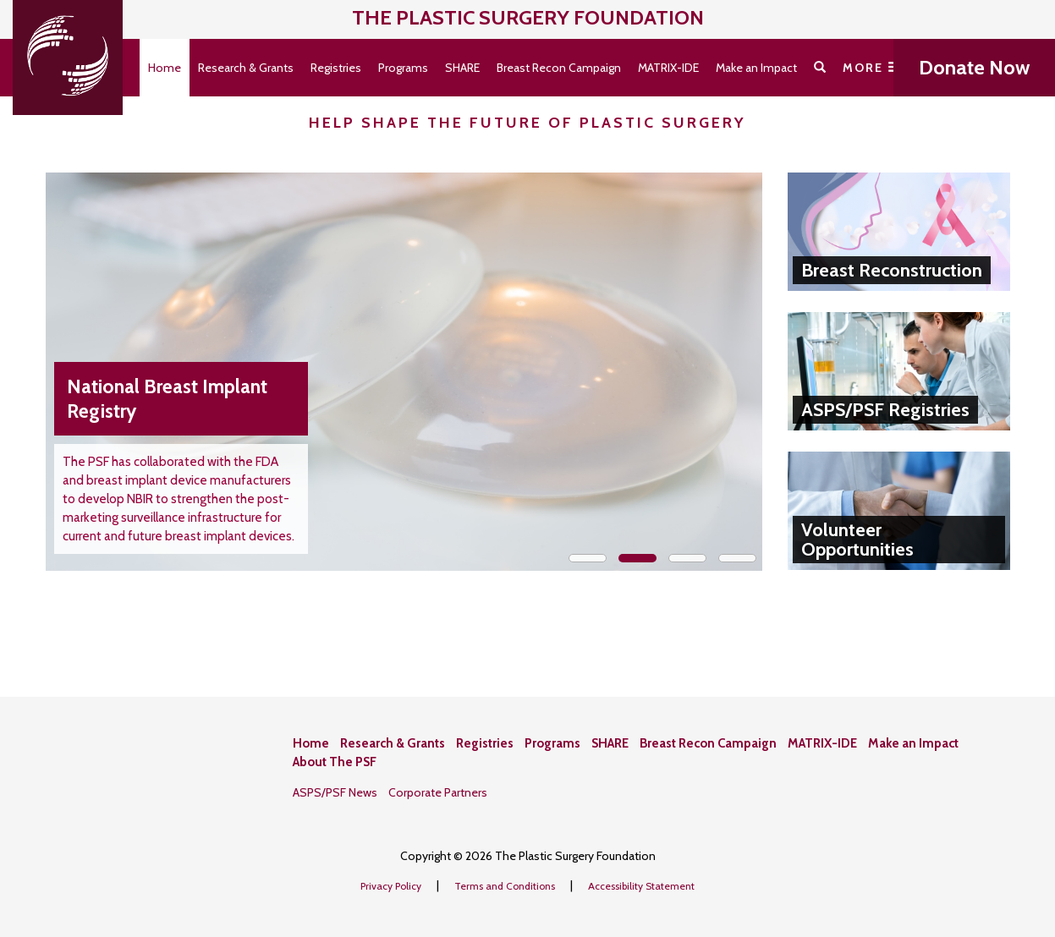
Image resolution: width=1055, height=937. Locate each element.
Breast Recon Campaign (559, 67)
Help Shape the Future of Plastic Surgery (527, 122)
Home (164, 67)
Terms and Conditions (506, 885)
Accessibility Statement (641, 885)
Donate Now (974, 67)
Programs (403, 67)
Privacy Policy (392, 885)
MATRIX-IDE (668, 67)
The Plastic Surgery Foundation (528, 17)
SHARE (462, 67)
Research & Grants (246, 67)
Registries (335, 67)
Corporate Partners (437, 792)
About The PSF (334, 762)
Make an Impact (756, 67)
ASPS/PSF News (335, 792)
